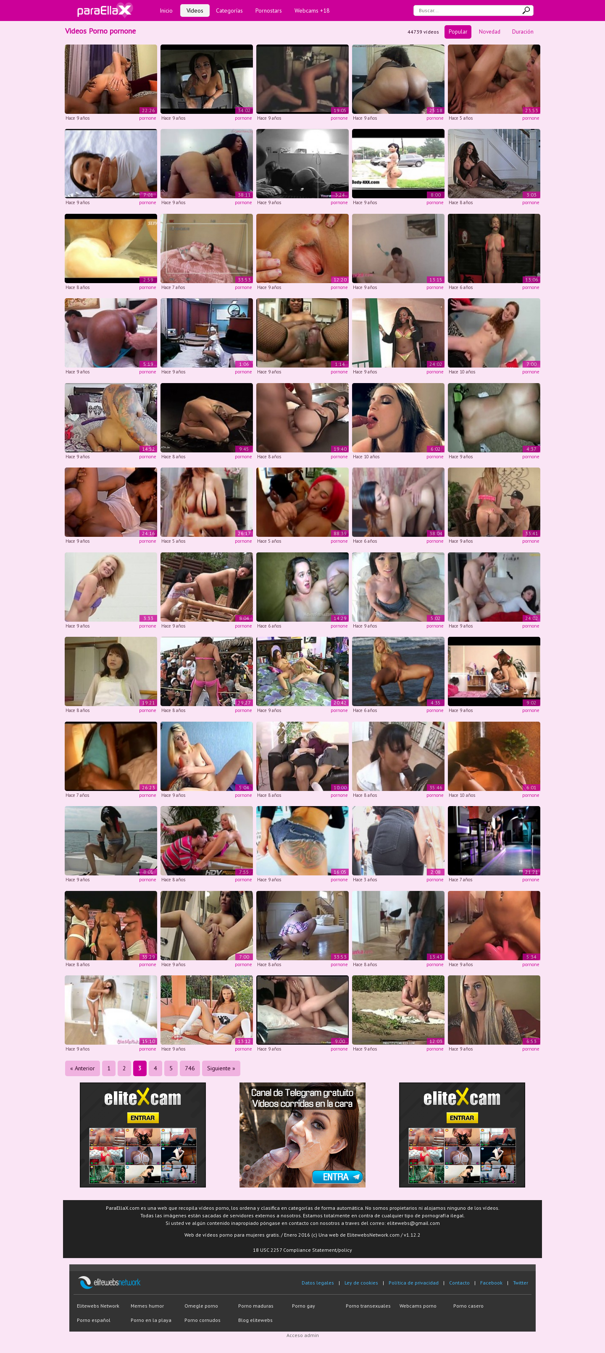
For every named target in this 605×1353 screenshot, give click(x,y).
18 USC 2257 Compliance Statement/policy (302, 1250)
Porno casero (468, 1306)
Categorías (229, 10)
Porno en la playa (151, 1320)
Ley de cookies (361, 1282)
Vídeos (195, 10)
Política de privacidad (414, 1282)
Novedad (489, 31)
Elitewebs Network (98, 1306)
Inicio (166, 10)
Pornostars (268, 10)
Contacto (459, 1282)
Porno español (93, 1320)
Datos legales (318, 1282)
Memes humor (147, 1306)
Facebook (491, 1282)
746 (190, 1068)
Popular (458, 31)
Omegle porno (201, 1306)
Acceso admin (303, 1335)
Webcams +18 (312, 10)
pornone (147, 118)
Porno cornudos (202, 1320)
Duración (523, 31)
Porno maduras (256, 1306)
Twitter (520, 1282)
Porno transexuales (368, 1306)
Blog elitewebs (255, 1320)
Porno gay (303, 1306)
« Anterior (82, 1068)
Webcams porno (418, 1306)
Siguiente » (221, 1068)
